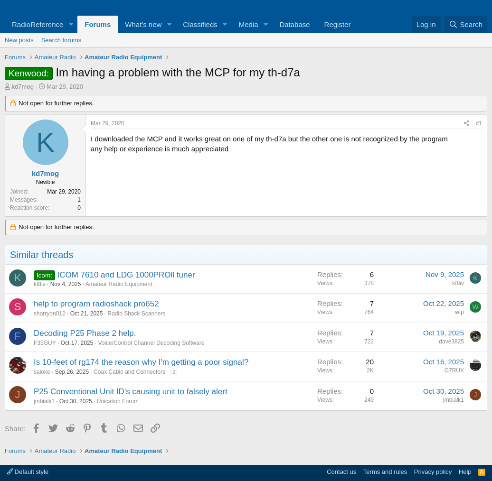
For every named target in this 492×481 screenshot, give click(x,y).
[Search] (465, 24)
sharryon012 (50, 313)
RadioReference (37, 24)
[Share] (467, 123)
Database (294, 24)
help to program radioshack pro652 (96, 303)
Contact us (341, 471)
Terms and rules (385, 471)
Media (248, 24)
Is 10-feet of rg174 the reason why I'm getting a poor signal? (141, 362)
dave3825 (451, 341)
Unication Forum (118, 401)
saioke (42, 372)
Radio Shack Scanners (136, 313)
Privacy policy (433, 471)
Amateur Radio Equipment (118, 284)
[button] (70, 24)
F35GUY (45, 343)
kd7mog (23, 86)
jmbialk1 (44, 401)
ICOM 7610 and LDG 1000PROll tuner (126, 274)
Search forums (61, 40)
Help (465, 471)
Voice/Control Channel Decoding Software (151, 343)
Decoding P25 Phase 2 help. (85, 333)
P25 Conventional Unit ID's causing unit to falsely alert (130, 391)
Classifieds (200, 24)
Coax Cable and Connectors (129, 372)
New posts (19, 40)
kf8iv (40, 284)
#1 (479, 123)
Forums (98, 24)
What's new (143, 24)
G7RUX (454, 370)
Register (337, 24)
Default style (27, 471)
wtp (459, 312)
